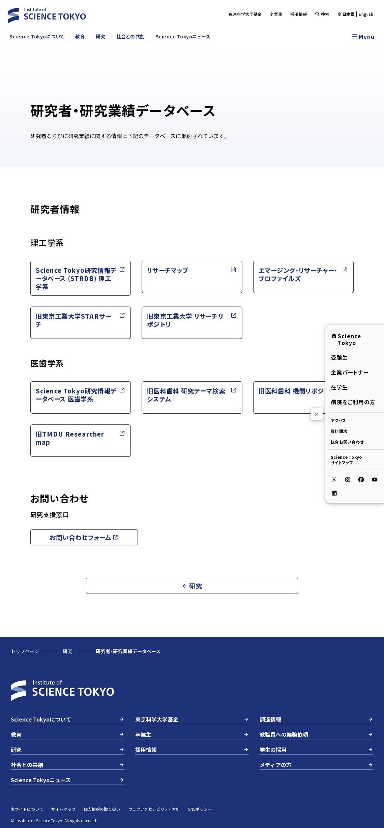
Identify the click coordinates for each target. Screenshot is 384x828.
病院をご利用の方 (353, 402)
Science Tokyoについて (36, 36)
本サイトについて (27, 809)
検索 (322, 14)
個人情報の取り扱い (102, 809)
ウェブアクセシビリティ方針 (154, 809)
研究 (101, 36)
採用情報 (298, 14)
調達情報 (316, 719)
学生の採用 (316, 749)
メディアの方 (316, 765)
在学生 (339, 387)
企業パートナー (350, 372)
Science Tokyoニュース (183, 36)
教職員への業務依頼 (316, 734)
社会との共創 (130, 36)
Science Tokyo (346, 339)
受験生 (339, 357)
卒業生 (276, 14)
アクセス (338, 420)
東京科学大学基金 (245, 14)
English (366, 14)
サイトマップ (63, 809)
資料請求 (339, 431)
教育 (80, 36)
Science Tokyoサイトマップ (346, 459)
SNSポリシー (200, 809)
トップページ (25, 651)
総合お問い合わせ (347, 442)
